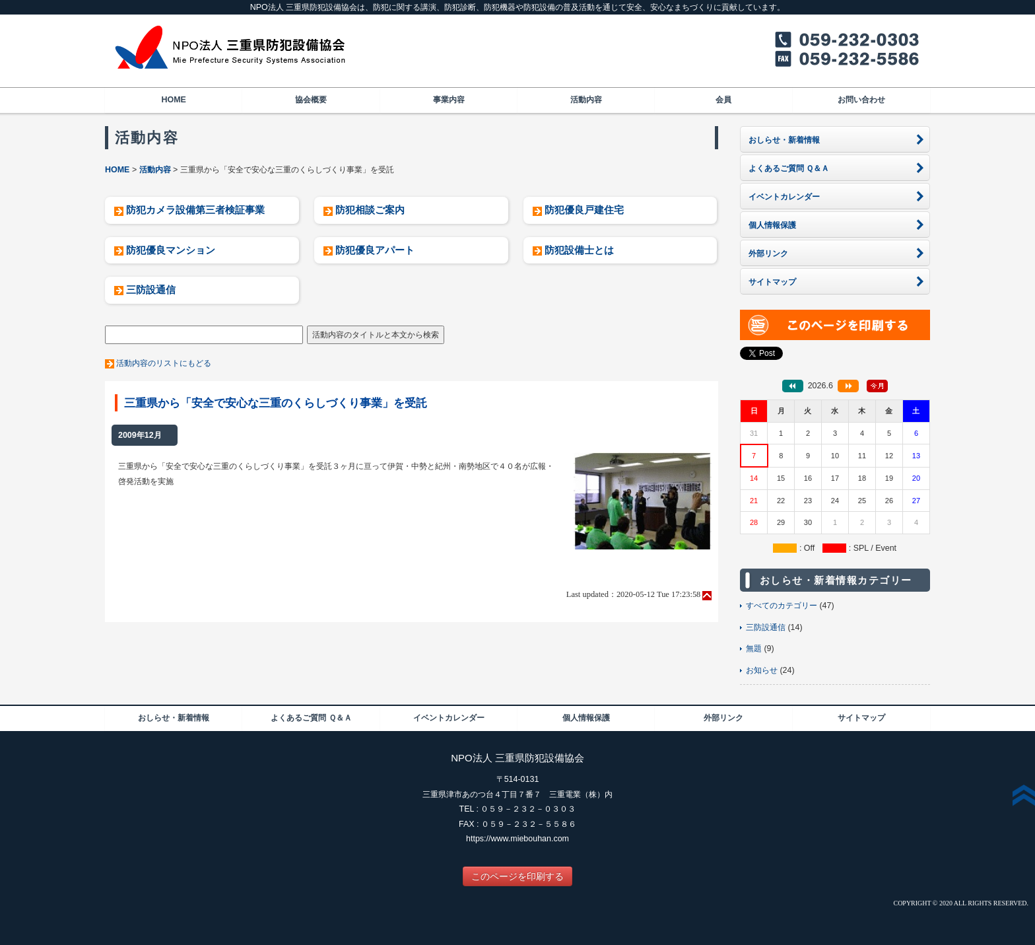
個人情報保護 (586, 717)
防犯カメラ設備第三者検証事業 (195, 209)
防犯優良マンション (170, 250)
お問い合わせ (861, 99)
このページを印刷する (517, 876)
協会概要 (311, 99)
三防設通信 (151, 289)
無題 (754, 648)
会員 (723, 99)
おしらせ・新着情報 (173, 717)
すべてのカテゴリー (781, 605)
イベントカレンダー (448, 717)
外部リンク (723, 717)
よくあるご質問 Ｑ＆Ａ (311, 717)
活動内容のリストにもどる (163, 363)
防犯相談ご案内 (370, 209)
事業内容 (449, 99)
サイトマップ (861, 717)
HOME (173, 99)
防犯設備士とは (579, 250)
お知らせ (762, 670)
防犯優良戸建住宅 (584, 209)
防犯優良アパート (375, 250)
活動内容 (586, 99)
